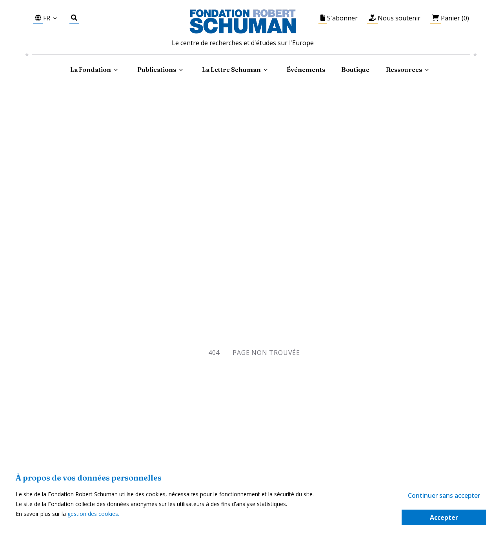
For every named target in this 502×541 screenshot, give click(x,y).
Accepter (444, 517)
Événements (306, 69)
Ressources (404, 69)
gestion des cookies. (93, 513)
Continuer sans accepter (444, 495)
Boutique (355, 69)
